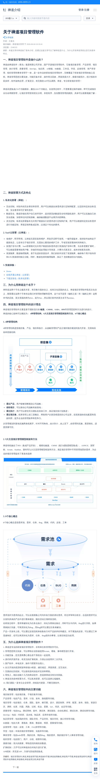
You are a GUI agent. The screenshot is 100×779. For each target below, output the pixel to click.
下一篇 (16, 767)
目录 (89, 18)
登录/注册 (84, 9)
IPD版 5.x (11, 18)
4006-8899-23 (24, 2)
